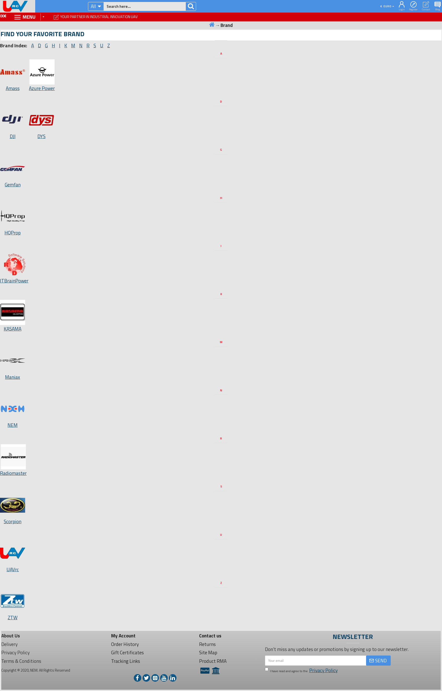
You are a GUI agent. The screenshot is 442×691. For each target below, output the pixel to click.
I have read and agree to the (301, 670)
